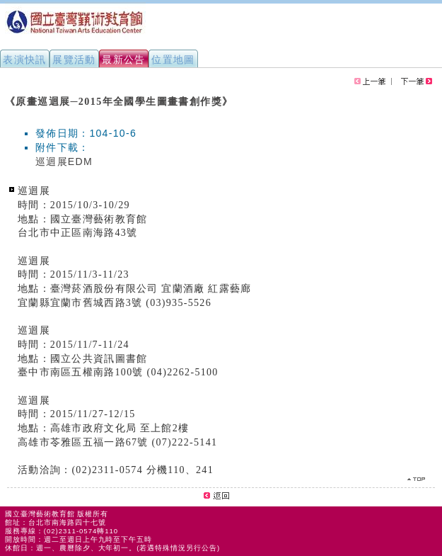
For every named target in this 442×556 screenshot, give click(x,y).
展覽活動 (74, 59)
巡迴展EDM (64, 161)
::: (5, 95)
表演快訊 (25, 59)
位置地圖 (173, 59)
